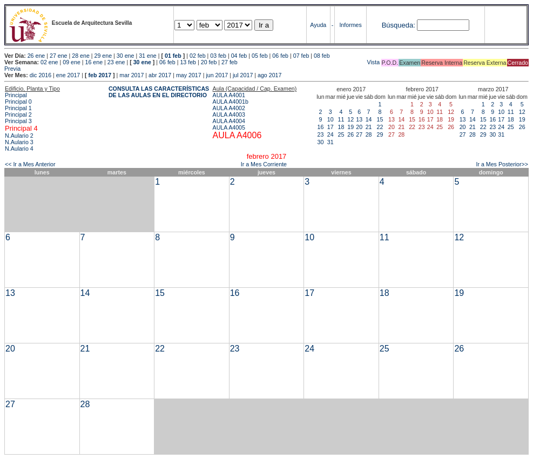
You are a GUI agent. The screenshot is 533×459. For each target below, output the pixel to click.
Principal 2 (18, 114)
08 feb (322, 55)
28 (369, 134)
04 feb (239, 55)
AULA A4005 (229, 127)
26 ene (36, 55)
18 (341, 127)
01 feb (173, 55)
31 (330, 142)
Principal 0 (18, 101)
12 (350, 119)
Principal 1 (18, 108)
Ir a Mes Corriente (264, 164)
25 (341, 134)
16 (321, 127)
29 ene (103, 55)
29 (380, 134)
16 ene (94, 62)
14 (369, 119)
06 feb (280, 55)
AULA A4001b (230, 101)
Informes (350, 25)
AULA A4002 (229, 108)
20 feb (209, 62)
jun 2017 (217, 75)
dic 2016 (40, 75)
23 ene (116, 62)
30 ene (125, 55)
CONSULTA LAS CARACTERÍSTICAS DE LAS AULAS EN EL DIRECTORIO (159, 91)
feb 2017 (99, 75)
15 (380, 119)
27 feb (229, 62)
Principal (16, 95)
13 (359, 119)
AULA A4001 (229, 95)
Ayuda (318, 25)
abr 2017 (160, 75)
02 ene (49, 62)
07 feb (301, 55)
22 (380, 127)
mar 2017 (131, 75)
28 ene (81, 55)
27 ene (59, 55)
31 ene (148, 55)
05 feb (260, 55)
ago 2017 (269, 75)
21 (369, 127)
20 (359, 127)
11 (341, 119)
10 (330, 119)
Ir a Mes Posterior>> (502, 164)
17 (330, 127)
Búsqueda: (398, 25)
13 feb (188, 62)
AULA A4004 (229, 121)
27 (359, 134)
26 (350, 134)
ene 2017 (68, 75)
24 (330, 134)
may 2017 (188, 75)
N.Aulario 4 (19, 148)
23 (321, 134)
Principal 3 (18, 121)
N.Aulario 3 (19, 142)
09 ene (71, 62)
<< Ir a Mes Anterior (30, 164)
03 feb (218, 55)
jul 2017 (243, 75)
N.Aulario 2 (19, 135)
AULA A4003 (229, 114)
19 (350, 127)
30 (321, 142)
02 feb (198, 55)
